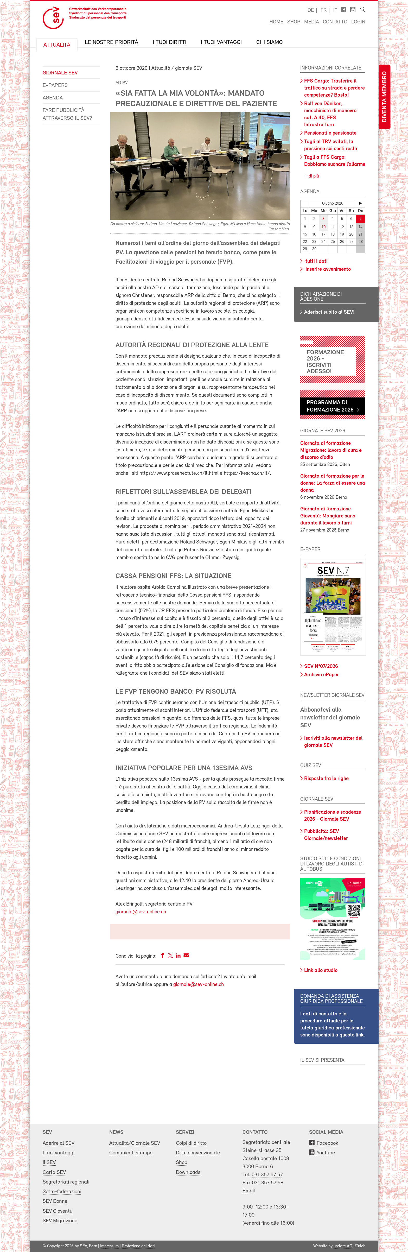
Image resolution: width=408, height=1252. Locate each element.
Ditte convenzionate (198, 1153)
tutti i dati (316, 261)
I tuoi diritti (169, 43)
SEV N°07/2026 (321, 666)
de (311, 10)
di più (313, 176)
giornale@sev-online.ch (141, 912)
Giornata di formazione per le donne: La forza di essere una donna (332, 483)
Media (311, 22)
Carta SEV (54, 1172)
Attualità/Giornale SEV (134, 1143)
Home (276, 22)
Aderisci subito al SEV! (329, 312)
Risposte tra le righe (326, 778)
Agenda (53, 98)
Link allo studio (320, 970)
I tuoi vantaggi (221, 43)
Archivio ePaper (321, 675)
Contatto (335, 22)
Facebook (327, 1143)
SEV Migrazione (60, 1221)
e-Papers (55, 85)
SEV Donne (55, 1201)
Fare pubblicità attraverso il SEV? (67, 114)
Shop (293, 22)
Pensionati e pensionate (330, 133)
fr (324, 10)
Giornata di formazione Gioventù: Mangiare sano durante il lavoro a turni (327, 516)
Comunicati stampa (131, 1153)
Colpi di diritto (191, 1143)
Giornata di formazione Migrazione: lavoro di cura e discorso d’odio (331, 450)
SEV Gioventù (58, 1211)
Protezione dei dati (138, 1246)
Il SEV (49, 1162)
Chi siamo (269, 43)
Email (249, 1191)
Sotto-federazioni (62, 1191)
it (335, 10)
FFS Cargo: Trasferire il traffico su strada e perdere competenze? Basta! (334, 88)
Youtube (326, 1153)
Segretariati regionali (66, 1182)
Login (358, 22)
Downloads (188, 1172)
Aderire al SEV (58, 1143)
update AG (343, 1246)
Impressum (109, 1246)
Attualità (56, 45)
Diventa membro (384, 97)
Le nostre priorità (111, 43)
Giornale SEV (60, 73)
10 (324, 227)
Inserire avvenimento (327, 269)
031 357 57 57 (267, 1175)
